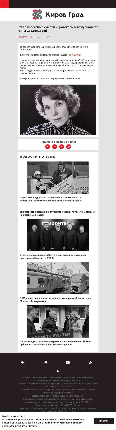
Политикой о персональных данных (62, 422)
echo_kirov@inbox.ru (66, 411)
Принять (103, 421)
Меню (4, 4)
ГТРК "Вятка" (74, 55)
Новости (22, 37)
